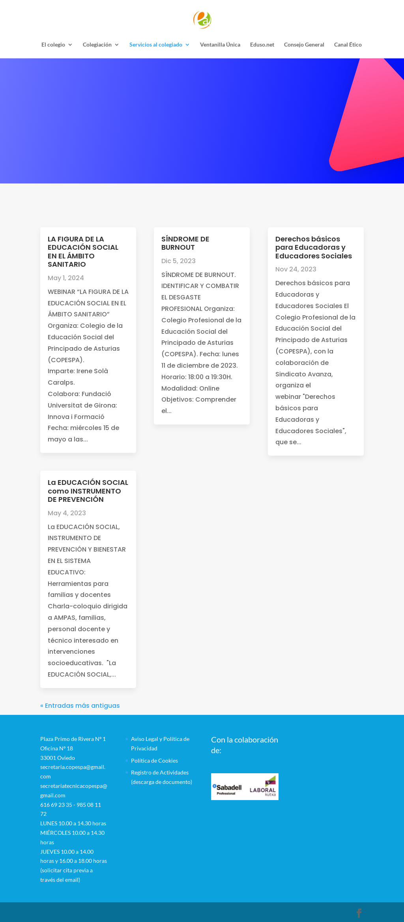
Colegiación (97, 45)
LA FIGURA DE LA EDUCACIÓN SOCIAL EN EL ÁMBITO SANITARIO (83, 251)
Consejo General (304, 45)
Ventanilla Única (220, 45)
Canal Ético (348, 45)
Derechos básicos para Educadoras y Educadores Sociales (313, 247)
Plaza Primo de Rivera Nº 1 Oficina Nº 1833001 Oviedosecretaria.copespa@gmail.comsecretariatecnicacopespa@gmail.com (73, 767)
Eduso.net (262, 45)
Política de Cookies (154, 760)
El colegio (53, 45)
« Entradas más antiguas (80, 705)
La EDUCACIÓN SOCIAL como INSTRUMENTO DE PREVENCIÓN (88, 490)
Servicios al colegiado (155, 45)
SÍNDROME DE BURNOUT (185, 243)
